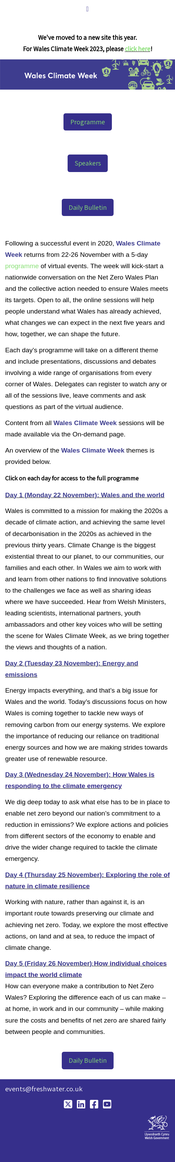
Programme (87, 121)
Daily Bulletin (88, 207)
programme (22, 266)
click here (137, 48)
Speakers (87, 163)
